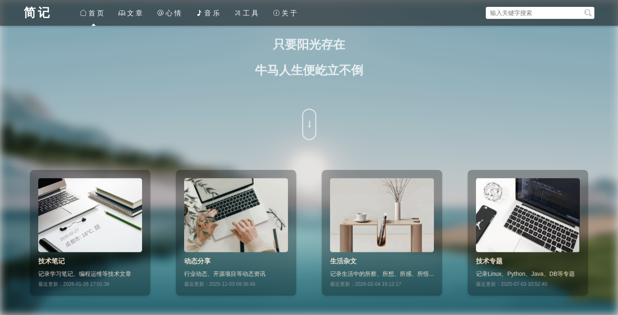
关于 (286, 13)
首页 (93, 13)
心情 (170, 13)
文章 (131, 13)
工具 (247, 13)
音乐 (208, 13)
